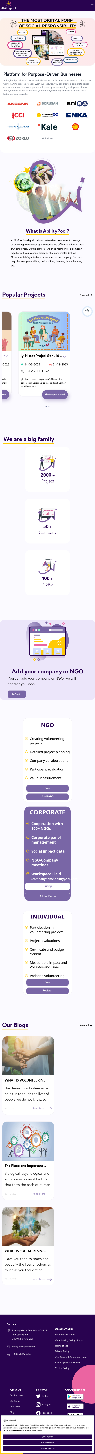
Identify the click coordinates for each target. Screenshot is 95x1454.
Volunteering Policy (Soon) (69, 1340)
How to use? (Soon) (65, 1335)
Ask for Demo (48, 896)
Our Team (15, 1407)
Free (47, 982)
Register (47, 990)
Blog (12, 1412)
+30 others (47, 138)
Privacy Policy (62, 1351)
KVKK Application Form (67, 1363)
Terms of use (61, 1346)
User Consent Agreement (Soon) (72, 1357)
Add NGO (47, 796)
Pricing (48, 886)
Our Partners (16, 1396)
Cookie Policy (62, 1368)
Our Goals (15, 1401)
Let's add (16, 694)
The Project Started (55, 394)
